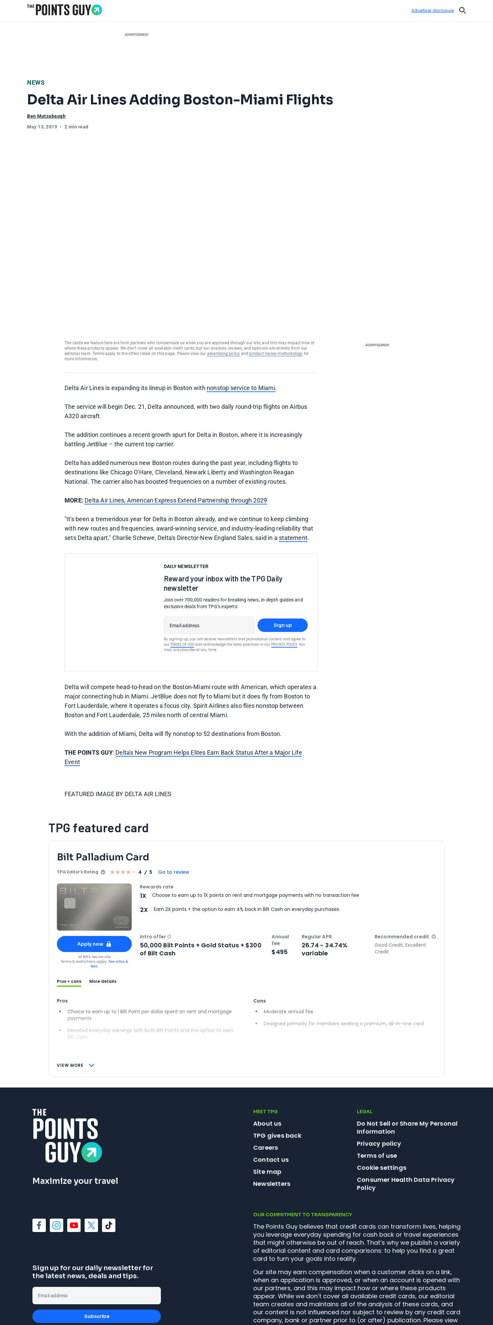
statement (293, 487)
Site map (267, 1121)
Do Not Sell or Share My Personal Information (407, 1077)
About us (267, 1073)
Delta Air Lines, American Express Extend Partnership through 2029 (176, 450)
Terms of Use (182, 594)
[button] (169, 886)
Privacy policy (379, 1093)
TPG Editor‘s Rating (77, 822)
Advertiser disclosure (432, 10)
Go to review (173, 822)
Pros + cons (69, 931)
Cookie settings (381, 1118)
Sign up (283, 575)
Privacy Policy (284, 594)
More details (102, 931)
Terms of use (377, 1105)
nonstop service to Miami (241, 337)
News (35, 82)
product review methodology (275, 303)
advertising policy (223, 303)
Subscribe (96, 1266)
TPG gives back (277, 1085)
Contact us (271, 1109)
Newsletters (271, 1133)
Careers (265, 1097)
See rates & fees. (109, 914)
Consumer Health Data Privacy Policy (406, 1133)
